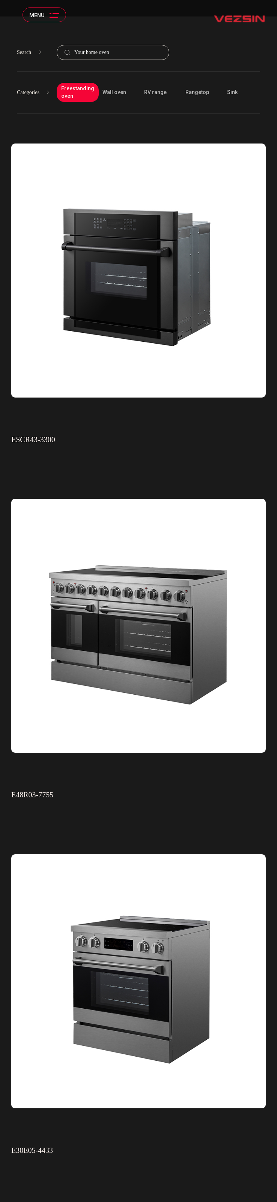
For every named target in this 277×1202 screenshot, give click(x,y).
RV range (155, 92)
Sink (232, 92)
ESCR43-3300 (33, 439)
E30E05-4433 (32, 1150)
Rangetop (197, 92)
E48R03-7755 (32, 795)
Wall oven (114, 92)
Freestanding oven (77, 92)
